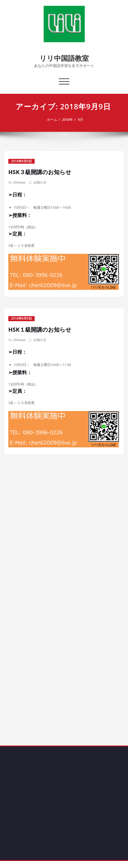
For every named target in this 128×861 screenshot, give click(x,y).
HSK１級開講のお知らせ (39, 329)
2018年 (69, 119)
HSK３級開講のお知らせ (39, 172)
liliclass (19, 182)
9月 (82, 119)
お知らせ (40, 182)
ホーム (53, 119)
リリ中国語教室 (64, 58)
